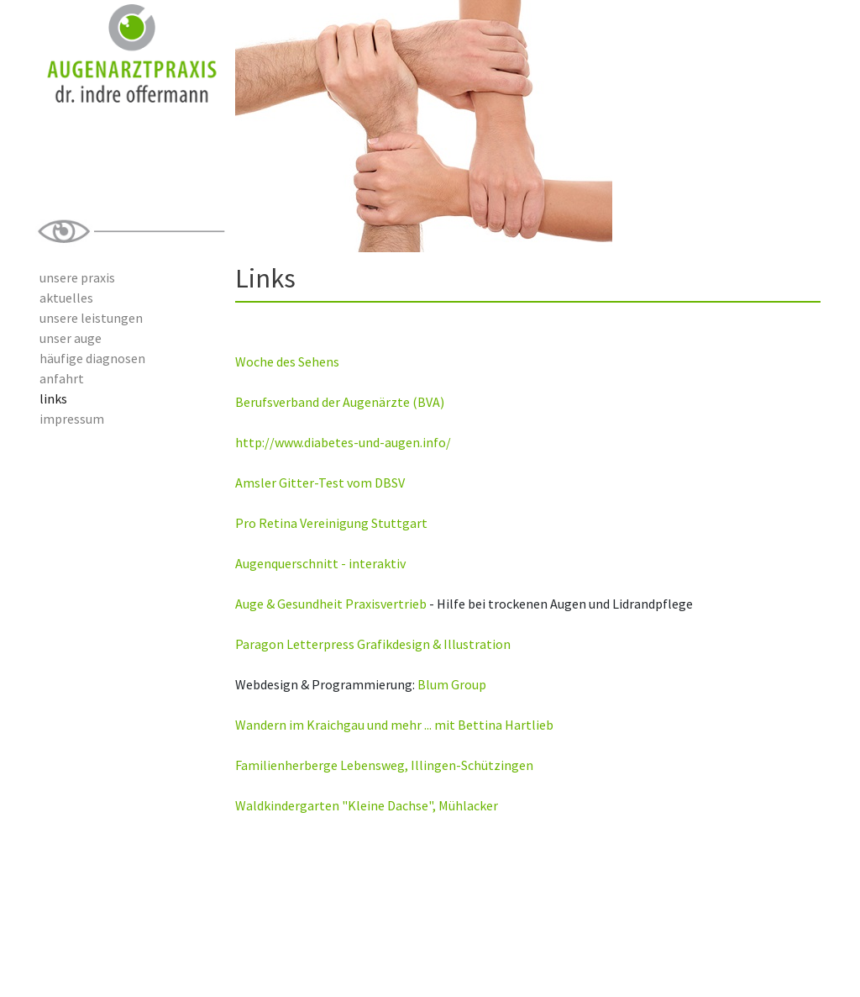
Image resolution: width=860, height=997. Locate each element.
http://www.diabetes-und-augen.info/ (343, 442)
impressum (71, 418)
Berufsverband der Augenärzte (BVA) (339, 401)
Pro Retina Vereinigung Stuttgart (331, 522)
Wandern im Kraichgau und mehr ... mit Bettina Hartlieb (394, 724)
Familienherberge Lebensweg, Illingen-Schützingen (384, 765)
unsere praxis (77, 277)
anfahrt (61, 378)
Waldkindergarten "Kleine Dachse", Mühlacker (366, 805)
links (53, 398)
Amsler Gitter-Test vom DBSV (320, 482)
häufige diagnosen (92, 358)
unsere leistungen (91, 317)
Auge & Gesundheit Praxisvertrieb (331, 603)
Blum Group (451, 684)
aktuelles (66, 297)
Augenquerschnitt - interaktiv (320, 563)
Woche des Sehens (287, 361)
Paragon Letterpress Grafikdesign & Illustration (373, 644)
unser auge (70, 338)
